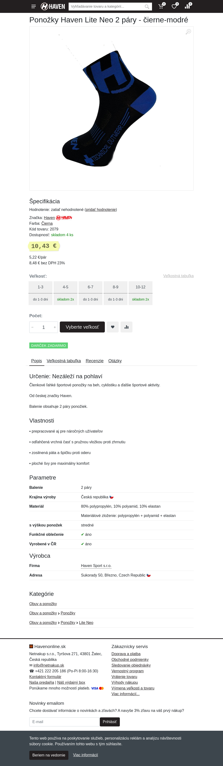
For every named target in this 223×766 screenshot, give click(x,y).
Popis (36, 360)
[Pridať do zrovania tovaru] (126, 327)
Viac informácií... (126, 694)
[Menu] (33, 6)
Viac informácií (85, 755)
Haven (49, 218)
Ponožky (68, 613)
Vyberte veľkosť (82, 327)
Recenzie (95, 360)
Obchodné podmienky (130, 660)
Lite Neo (86, 623)
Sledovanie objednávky (131, 665)
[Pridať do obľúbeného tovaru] (113, 327)
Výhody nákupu (125, 682)
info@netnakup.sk (48, 665)
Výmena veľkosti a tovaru (133, 688)
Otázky (115, 360)
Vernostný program (128, 671)
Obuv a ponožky (43, 604)
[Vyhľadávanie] (105, 6)
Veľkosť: (38, 276)
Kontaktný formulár (45, 677)
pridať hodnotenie (101, 210)
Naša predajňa (41, 682)
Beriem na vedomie (48, 755)
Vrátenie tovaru (124, 677)
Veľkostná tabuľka (178, 276)
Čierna (47, 223)
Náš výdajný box (71, 682)
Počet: (35, 315)
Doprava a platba (126, 654)
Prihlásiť (110, 722)
